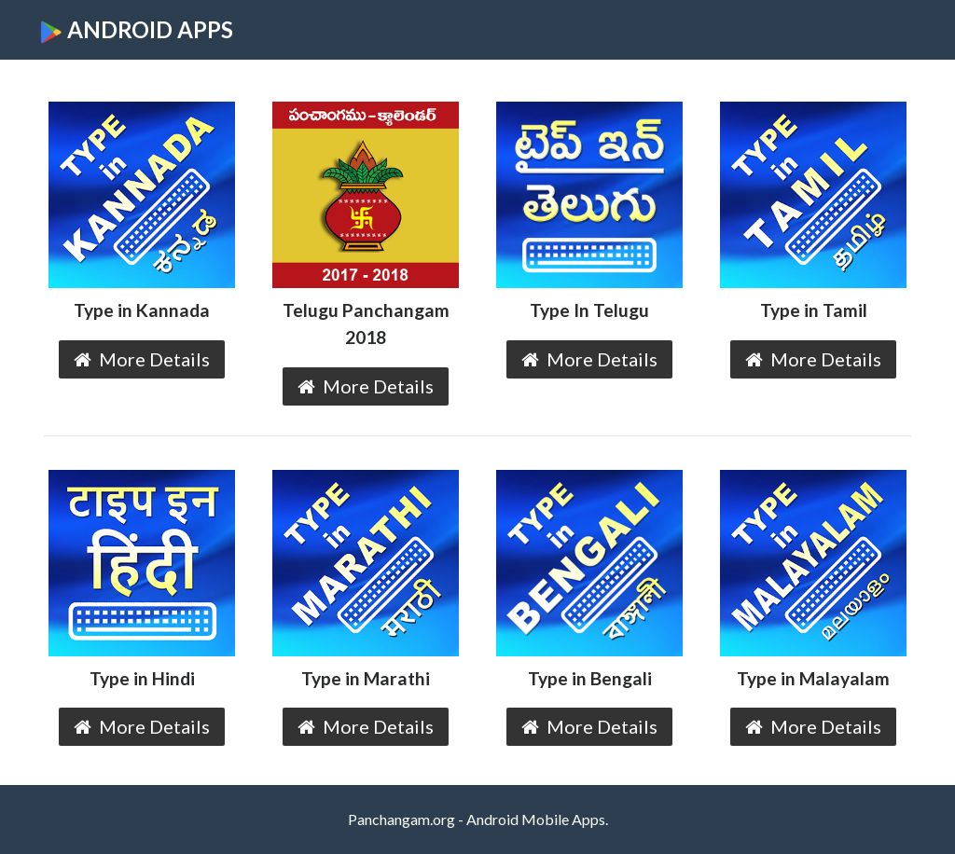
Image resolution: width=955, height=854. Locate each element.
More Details (142, 359)
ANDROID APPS (136, 30)
